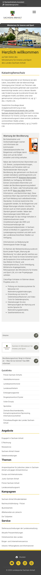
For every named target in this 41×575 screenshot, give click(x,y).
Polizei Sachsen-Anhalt (10, 483)
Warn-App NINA (19, 191)
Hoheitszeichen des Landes (12, 537)
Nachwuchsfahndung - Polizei (13, 504)
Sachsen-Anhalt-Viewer (10, 451)
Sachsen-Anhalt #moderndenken (14, 499)
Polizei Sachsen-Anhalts (12, 375)
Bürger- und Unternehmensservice (15, 541)
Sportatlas (7, 406)
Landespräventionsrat (11, 384)
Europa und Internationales (12, 474)
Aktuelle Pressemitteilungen (12, 533)
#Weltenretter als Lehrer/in (12, 512)
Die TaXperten (7, 517)
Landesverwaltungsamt (11, 487)
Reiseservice (6, 447)
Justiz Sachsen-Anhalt (10, 479)
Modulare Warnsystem (27, 178)
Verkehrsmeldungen (9, 456)
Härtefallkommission (11, 379)
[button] (13, 2)
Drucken (20, 557)
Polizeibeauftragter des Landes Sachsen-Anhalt (19, 421)
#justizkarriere (7, 508)
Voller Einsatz (8, 402)
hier (24, 245)
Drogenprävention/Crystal (13, 397)
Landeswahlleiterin (10, 388)
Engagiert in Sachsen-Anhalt (12, 438)
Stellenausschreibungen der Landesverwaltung (19, 528)
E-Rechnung (6, 443)
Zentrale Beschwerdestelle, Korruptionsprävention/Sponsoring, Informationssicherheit (16, 413)
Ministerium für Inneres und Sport (20, 25)
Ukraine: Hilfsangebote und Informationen (18, 546)
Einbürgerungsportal (11, 393)
